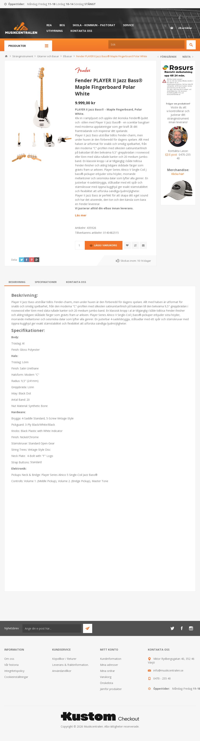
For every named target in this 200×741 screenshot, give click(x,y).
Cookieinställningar (16, 677)
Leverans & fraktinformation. (70, 665)
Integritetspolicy (14, 671)
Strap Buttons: (20, 462)
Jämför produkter (111, 689)
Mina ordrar (107, 671)
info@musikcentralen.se (168, 670)
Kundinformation (110, 659)
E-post (171, 154)
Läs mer (80, 215)
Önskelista (106, 683)
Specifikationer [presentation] (46, 282)
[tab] (17, 282)
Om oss (9, 659)
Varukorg (105, 677)
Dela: (14, 259)
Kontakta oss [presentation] (76, 282)
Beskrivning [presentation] (17, 282)
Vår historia (11, 665)
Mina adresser (109, 665)
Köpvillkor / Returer (64, 659)
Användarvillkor (61, 671)
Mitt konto (189, 17)
